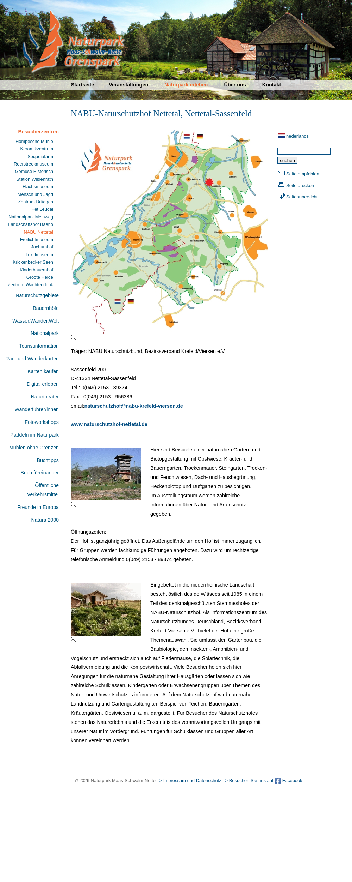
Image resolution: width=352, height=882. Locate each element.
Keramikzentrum (36, 148)
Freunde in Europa (38, 507)
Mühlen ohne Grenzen (34, 447)
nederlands (297, 136)
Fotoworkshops (42, 422)
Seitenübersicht (302, 196)
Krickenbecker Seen (33, 262)
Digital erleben (43, 384)
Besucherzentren (38, 131)
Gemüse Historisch (34, 171)
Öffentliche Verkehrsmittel (43, 489)
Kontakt (271, 85)
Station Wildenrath (34, 179)
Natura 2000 (45, 520)
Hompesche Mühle (34, 141)
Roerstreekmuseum (33, 164)
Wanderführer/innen (37, 409)
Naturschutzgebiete (37, 295)
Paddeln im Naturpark (34, 435)
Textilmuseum (39, 254)
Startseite (82, 85)
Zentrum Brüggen (35, 201)
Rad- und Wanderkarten (32, 358)
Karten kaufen (43, 371)
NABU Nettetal (38, 232)
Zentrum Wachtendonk (30, 284)
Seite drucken (300, 185)
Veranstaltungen (128, 85)
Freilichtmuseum (36, 239)
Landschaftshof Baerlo (30, 224)
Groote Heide (39, 277)
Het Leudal (42, 209)
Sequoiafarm (40, 156)
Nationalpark (45, 333)
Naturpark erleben (186, 85)
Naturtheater (45, 397)
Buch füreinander (39, 472)
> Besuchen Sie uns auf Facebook (263, 780)
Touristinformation (39, 346)
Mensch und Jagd (35, 194)
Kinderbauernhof (36, 269)
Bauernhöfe (46, 308)
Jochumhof (42, 247)
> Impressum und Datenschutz (190, 780)
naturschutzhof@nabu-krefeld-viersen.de (133, 406)
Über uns (235, 85)
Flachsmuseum (38, 186)
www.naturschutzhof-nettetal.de (109, 424)
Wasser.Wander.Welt (35, 321)
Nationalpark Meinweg (30, 217)
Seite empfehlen (302, 173)
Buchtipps (48, 460)
